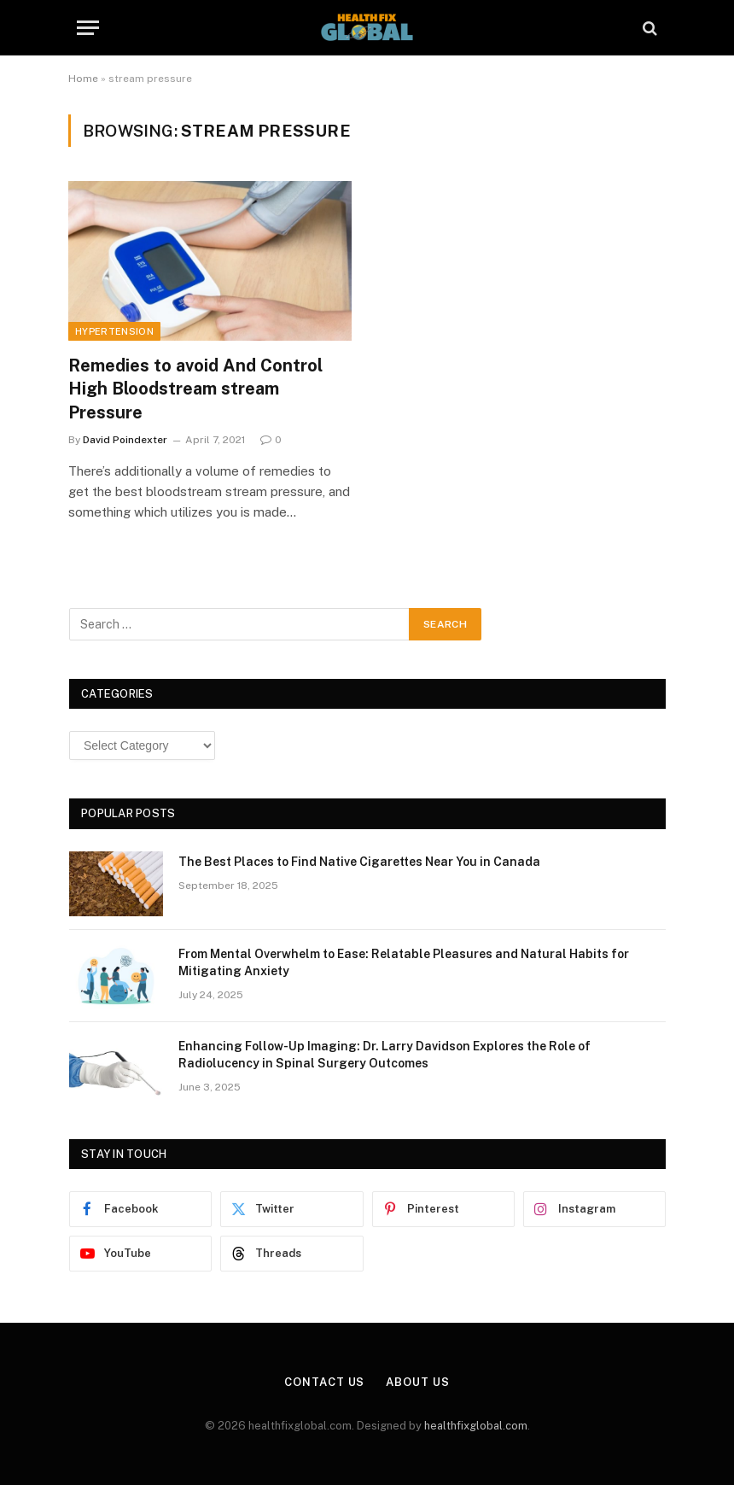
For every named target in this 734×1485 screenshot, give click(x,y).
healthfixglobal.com (475, 1425)
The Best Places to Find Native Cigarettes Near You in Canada (359, 861)
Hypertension (114, 331)
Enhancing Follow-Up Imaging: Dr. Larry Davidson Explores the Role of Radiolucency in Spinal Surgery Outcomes (384, 1054)
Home (83, 79)
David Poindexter (125, 440)
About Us (417, 1382)
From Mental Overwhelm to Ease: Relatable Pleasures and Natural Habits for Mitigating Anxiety (403, 962)
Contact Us (324, 1382)
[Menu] (88, 28)
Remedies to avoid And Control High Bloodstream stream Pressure (195, 388)
